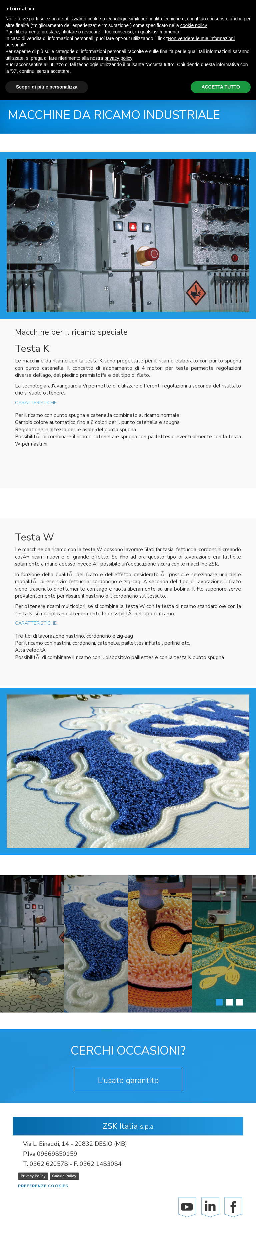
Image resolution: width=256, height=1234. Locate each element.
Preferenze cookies (43, 1186)
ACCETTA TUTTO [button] (220, 87)
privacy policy (118, 58)
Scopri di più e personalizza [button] (46, 87)
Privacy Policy (33, 1176)
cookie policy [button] (193, 25)
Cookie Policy (64, 1176)
